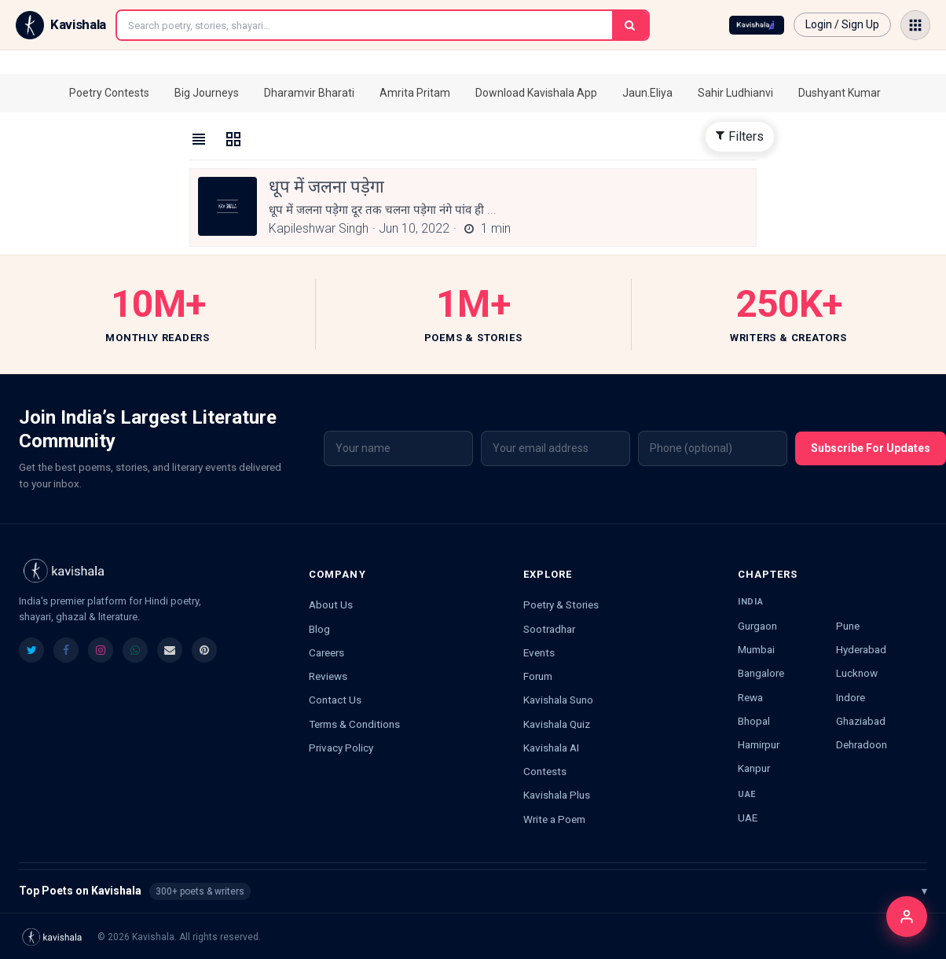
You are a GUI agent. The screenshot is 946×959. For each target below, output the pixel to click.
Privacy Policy (341, 747)
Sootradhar (549, 629)
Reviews (328, 676)
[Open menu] (915, 25)
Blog (319, 629)
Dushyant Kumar (839, 92)
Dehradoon (861, 744)
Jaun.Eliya (647, 92)
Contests (544, 771)
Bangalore (761, 673)
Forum (537, 676)
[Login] (906, 916)
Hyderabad (861, 649)
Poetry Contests (109, 92)
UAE (747, 817)
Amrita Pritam (415, 92)
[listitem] (31, 650)
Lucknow (857, 673)
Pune (848, 625)
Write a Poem (554, 819)
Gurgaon (757, 625)
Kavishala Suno (558, 699)
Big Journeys (206, 92)
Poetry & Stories (561, 604)
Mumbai (756, 649)
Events (539, 652)
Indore (850, 697)
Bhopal (754, 721)
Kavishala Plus (556, 794)
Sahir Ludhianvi (735, 92)
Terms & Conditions (354, 724)
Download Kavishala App (536, 92)
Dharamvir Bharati (309, 92)
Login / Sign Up (842, 24)
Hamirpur (758, 744)
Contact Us (335, 699)
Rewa (750, 697)
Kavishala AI (551, 747)
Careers (326, 652)
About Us (331, 604)
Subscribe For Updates (870, 448)
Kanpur (754, 768)
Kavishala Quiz (556, 724)
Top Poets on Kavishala (473, 891)
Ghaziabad (861, 721)
